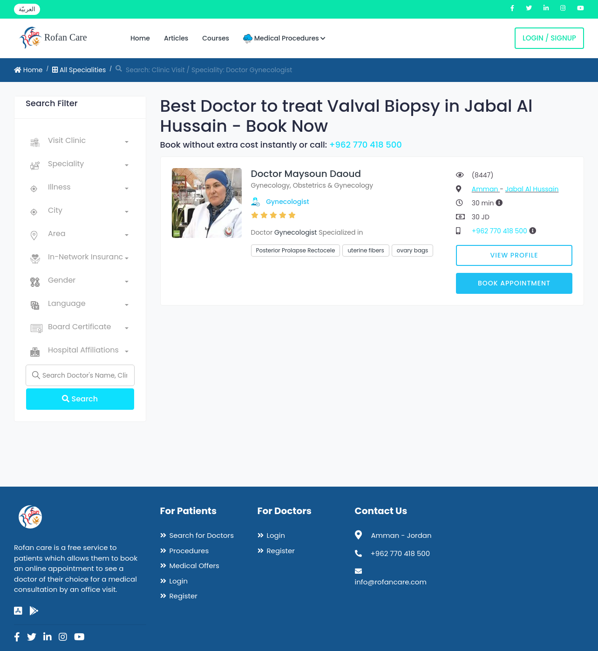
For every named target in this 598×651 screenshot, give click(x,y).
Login (179, 581)
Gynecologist (287, 201)
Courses (215, 38)
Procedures (189, 551)
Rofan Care (53, 38)
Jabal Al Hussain (532, 189)
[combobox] (88, 142)
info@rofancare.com (391, 582)
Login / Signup (549, 38)
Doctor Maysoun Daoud (306, 173)
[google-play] (34, 611)
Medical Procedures (284, 38)
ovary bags (412, 250)
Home (140, 38)
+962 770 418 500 (365, 144)
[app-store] (18, 611)
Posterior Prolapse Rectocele (295, 250)
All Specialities (79, 70)
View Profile (514, 255)
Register (183, 596)
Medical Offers (194, 565)
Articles (176, 38)
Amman (486, 189)
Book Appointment (514, 283)
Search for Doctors (202, 535)
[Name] (80, 375)
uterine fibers (365, 250)
